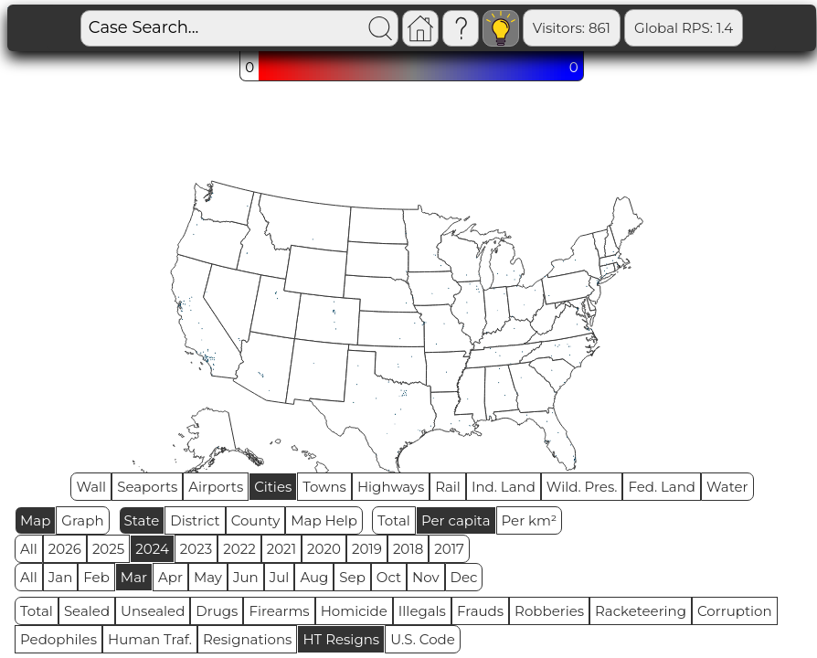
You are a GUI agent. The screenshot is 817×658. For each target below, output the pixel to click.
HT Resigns (340, 639)
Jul (280, 577)
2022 (239, 548)
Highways (390, 486)
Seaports (147, 486)
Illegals (422, 611)
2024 (152, 548)
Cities (273, 486)
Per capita (456, 520)
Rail (448, 486)
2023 (196, 548)
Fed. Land (661, 486)
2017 (449, 548)
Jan (60, 577)
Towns (324, 486)
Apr (170, 577)
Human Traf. (150, 639)
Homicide (354, 611)
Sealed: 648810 (745, 28)
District (194, 520)
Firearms (279, 611)
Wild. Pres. (582, 486)
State (142, 520)
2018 (408, 548)
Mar (134, 577)
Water (727, 486)
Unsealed (153, 611)
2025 (108, 548)
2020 (324, 548)
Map (35, 520)
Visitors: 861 (508, 28)
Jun (246, 577)
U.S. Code (422, 639)
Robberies (549, 611)
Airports (215, 486)
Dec (464, 577)
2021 (281, 548)
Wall (91, 486)
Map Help (324, 520)
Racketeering (640, 611)
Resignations (247, 639)
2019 (367, 548)
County (256, 520)
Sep (352, 577)
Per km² (529, 520)
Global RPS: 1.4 (621, 28)
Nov (426, 577)
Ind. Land (504, 486)
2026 (64, 548)
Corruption (734, 611)
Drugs (217, 611)
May (208, 577)
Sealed (87, 611)
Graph (82, 520)
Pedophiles (58, 639)
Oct (389, 577)
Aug (314, 577)
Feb (96, 577)
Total (393, 520)
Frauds (480, 611)
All (28, 548)
